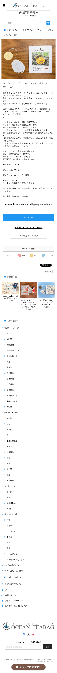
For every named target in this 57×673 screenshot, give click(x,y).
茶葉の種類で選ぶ (11, 514)
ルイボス (10, 526)
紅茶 (8, 520)
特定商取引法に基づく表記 (16, 606)
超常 (8, 464)
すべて (9, 255)
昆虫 (8, 435)
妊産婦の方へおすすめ (15, 560)
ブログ (8, 590)
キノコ (9, 447)
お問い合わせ (10, 595)
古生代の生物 (12, 396)
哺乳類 (9, 339)
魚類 (8, 475)
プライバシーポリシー (14, 601)
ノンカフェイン (13, 554)
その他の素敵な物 (11, 565)
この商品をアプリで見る (28, 236)
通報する (48, 271)
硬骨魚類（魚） (13, 356)
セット (9, 334)
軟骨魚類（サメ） (14, 350)
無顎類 (9, 407)
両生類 (9, 430)
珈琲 (8, 548)
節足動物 (10, 373)
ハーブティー (12, 531)
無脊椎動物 (11, 503)
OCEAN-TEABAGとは (14, 584)
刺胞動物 (10, 390)
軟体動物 (10, 379)
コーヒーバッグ (10, 486)
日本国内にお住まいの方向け (28, 227)
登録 (47, 647)
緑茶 (8, 543)
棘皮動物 (10, 384)
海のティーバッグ (11, 328)
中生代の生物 (12, 401)
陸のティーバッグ (11, 413)
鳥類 (8, 362)
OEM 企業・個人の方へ (14, 571)
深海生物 (10, 345)
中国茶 (9, 537)
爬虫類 (9, 367)
